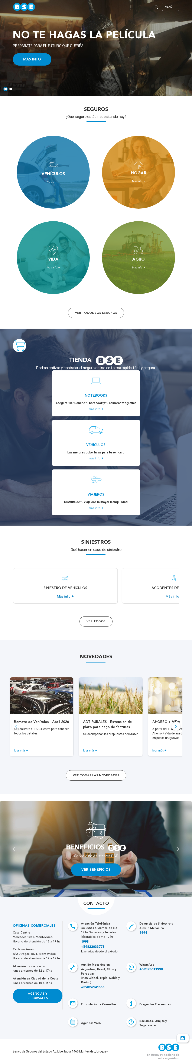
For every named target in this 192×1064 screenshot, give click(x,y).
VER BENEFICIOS (96, 870)
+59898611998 (151, 969)
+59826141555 (92, 987)
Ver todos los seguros (96, 313)
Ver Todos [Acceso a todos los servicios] (96, 621)
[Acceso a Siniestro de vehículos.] (65, 585)
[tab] (5, 89)
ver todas (96, 775)
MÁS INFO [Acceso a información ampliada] (32, 59)
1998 (85, 942)
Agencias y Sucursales (37, 996)
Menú (170, 7)
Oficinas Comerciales (34, 926)
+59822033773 (92, 947)
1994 (143, 933)
